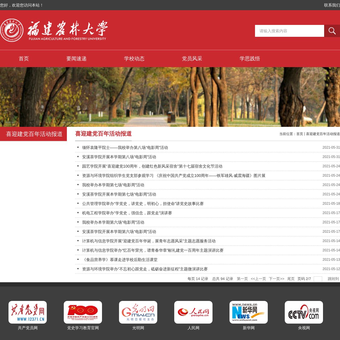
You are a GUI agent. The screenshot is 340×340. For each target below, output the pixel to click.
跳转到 (334, 279)
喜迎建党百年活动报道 (323, 134)
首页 (299, 134)
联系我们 (332, 5)
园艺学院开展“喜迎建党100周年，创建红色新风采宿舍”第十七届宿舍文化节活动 (152, 166)
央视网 (304, 328)
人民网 (193, 328)
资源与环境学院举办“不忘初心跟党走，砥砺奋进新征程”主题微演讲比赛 (145, 269)
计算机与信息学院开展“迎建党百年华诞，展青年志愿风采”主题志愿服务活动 (149, 241)
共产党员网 (28, 328)
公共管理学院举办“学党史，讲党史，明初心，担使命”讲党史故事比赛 (143, 203)
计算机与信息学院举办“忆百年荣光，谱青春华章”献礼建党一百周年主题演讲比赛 (153, 250)
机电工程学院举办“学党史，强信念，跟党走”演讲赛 (127, 213)
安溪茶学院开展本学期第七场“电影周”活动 (119, 194)
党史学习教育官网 (83, 328)
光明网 (138, 328)
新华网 (249, 328)
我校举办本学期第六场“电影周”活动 (113, 222)
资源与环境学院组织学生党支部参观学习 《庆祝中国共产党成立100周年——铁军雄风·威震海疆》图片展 (173, 175)
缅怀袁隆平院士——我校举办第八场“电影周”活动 (125, 147)
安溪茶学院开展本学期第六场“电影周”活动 (119, 231)
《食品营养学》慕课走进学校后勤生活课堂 (120, 259)
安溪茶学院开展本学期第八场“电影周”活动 (119, 157)
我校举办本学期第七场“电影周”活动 (113, 185)
